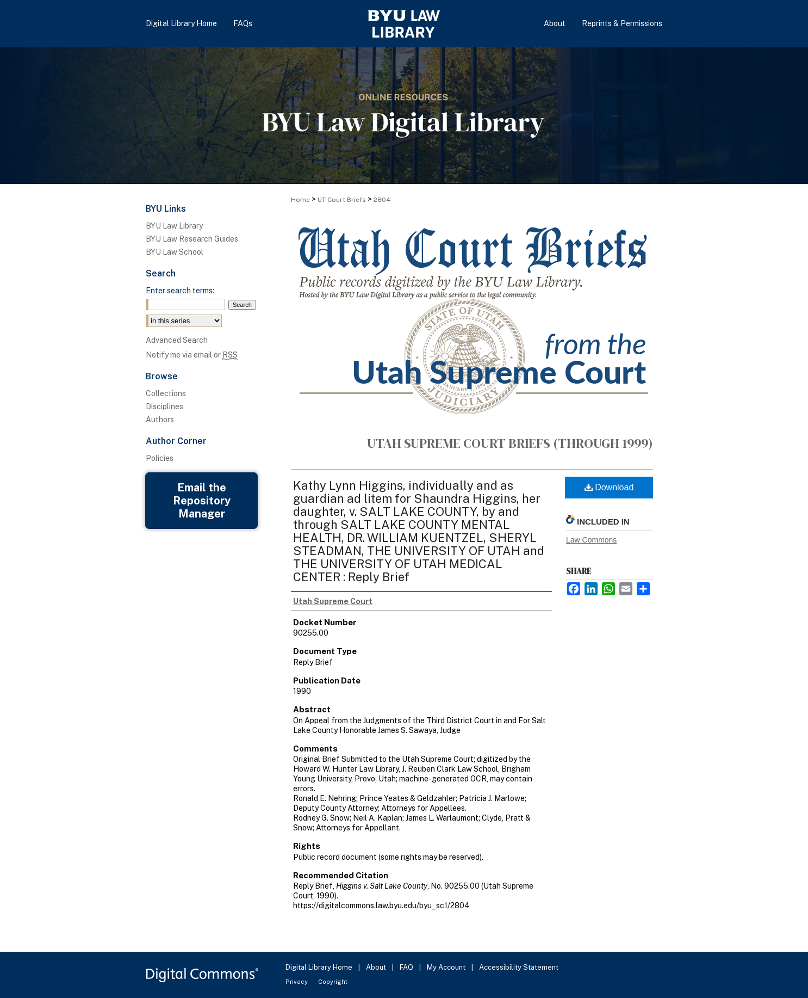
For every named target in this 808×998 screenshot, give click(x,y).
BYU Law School (174, 252)
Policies (159, 458)
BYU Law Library (174, 225)
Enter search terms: (180, 290)
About (377, 967)
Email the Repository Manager (202, 500)
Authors (160, 419)
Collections (166, 393)
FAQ (407, 967)
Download (609, 487)
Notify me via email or (192, 354)
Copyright (332, 981)
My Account (447, 967)
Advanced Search (177, 340)
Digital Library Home (319, 967)
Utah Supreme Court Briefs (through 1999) (510, 443)
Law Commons (591, 539)
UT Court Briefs (342, 200)
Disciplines (164, 406)
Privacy (297, 981)
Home (300, 200)
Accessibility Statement (518, 967)
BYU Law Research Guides (192, 239)
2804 (382, 200)
